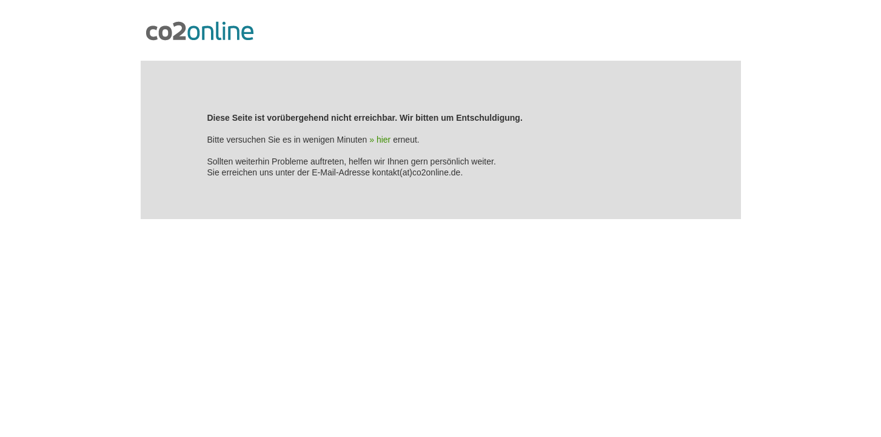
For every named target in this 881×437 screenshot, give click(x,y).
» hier (379, 139)
